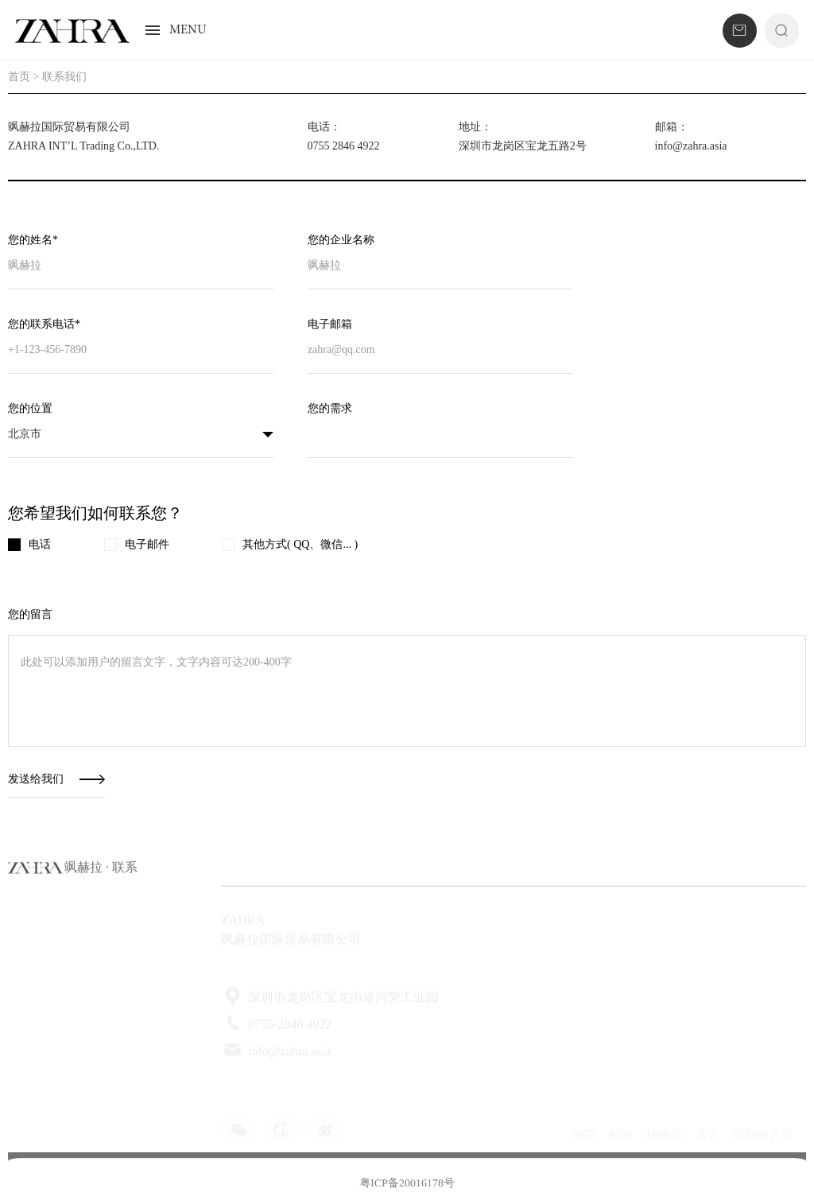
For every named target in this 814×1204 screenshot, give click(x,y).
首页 (19, 77)
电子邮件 (136, 544)
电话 (29, 544)
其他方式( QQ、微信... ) (290, 544)
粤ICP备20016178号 (407, 1189)
